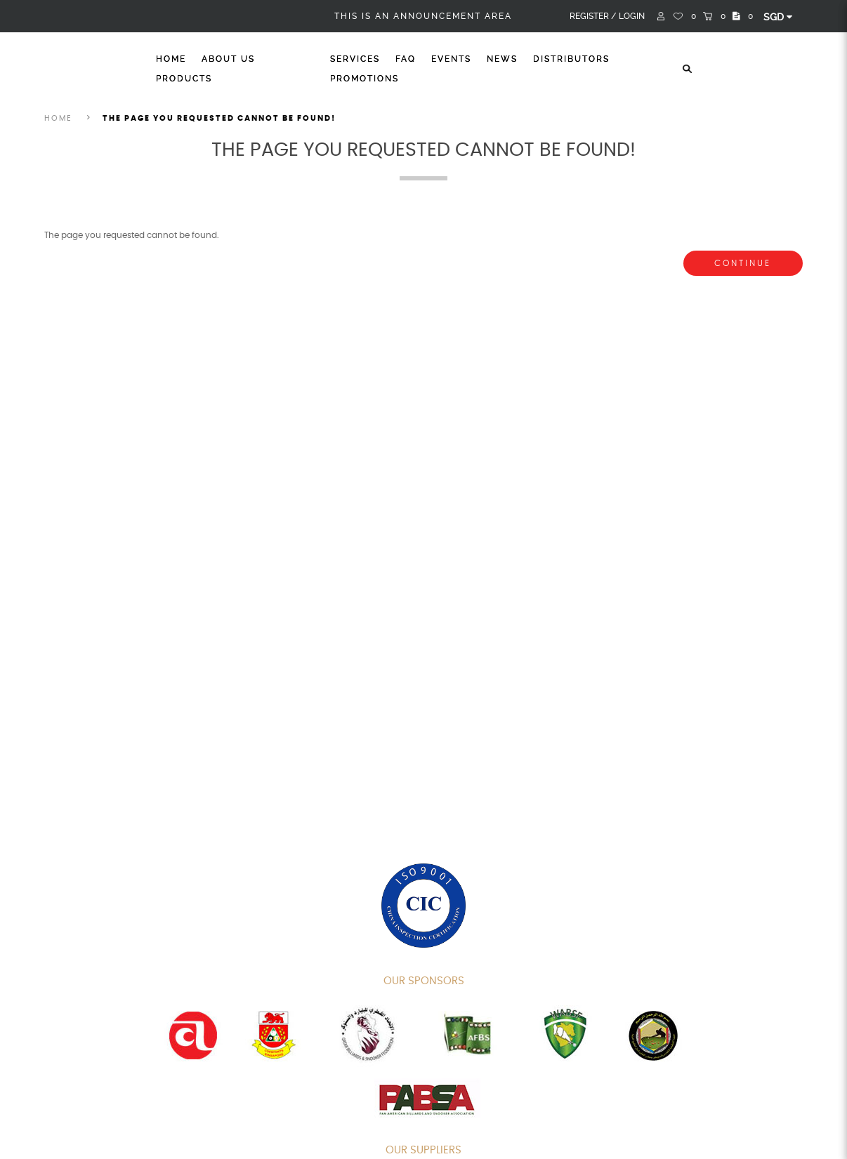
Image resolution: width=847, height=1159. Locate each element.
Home (171, 59)
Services (355, 59)
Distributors (571, 59)
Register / (593, 16)
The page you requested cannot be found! (219, 118)
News (502, 59)
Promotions (364, 79)
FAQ (405, 59)
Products (184, 79)
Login (632, 16)
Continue (742, 263)
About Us (228, 59)
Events (451, 59)
